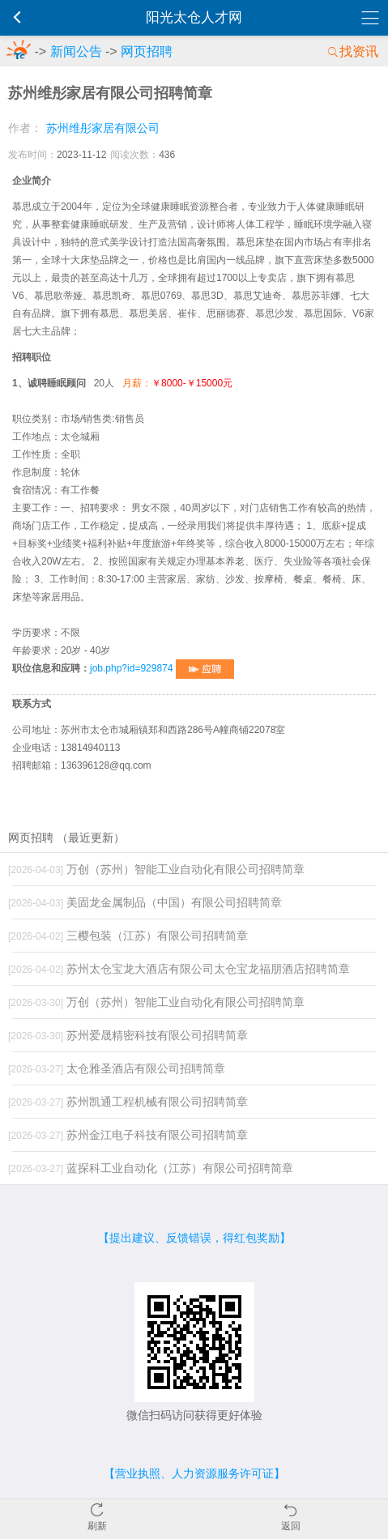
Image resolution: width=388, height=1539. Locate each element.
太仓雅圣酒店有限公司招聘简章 (116, 1068)
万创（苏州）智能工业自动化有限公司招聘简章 (156, 869)
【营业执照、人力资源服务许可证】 (194, 1473)
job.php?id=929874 (162, 668)
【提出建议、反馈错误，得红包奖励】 (194, 1237)
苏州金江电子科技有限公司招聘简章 (128, 1134)
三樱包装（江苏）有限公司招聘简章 (128, 935)
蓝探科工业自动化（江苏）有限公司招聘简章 (150, 1168)
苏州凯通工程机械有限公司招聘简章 (128, 1101)
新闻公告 (76, 51)
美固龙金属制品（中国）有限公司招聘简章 (145, 902)
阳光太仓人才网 (194, 17)
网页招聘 (147, 51)
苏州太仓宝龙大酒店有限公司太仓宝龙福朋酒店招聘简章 (179, 968)
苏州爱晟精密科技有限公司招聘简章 (128, 1035)
